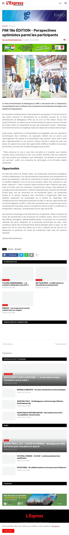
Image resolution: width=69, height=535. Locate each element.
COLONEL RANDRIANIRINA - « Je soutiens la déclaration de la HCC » (15, 284)
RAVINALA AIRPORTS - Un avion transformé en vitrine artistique (41, 390)
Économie (18, 249)
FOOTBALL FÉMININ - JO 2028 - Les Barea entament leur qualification (38, 457)
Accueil (5, 26)
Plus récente (8, 344)
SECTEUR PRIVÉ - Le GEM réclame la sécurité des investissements (49, 284)
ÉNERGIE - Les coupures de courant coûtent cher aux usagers (16, 309)
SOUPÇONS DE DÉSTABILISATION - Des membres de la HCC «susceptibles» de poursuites (39, 414)
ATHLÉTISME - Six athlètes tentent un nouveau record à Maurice (41, 467)
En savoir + (56, 526)
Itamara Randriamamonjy (12, 40)
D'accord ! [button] (8, 531)
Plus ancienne (60, 344)
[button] (3, 3)
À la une (12, 26)
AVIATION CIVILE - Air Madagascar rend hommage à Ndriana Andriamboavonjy (40, 402)
